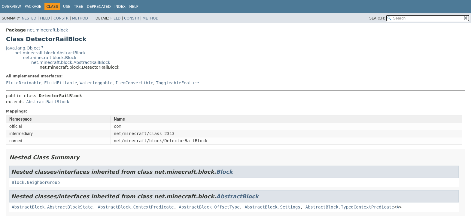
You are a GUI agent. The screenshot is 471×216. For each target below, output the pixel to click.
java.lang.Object (23, 48)
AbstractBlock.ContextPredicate (136, 207)
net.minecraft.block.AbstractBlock (50, 52)
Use (66, 6)
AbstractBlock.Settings (272, 207)
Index (120, 6)
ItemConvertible (134, 82)
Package (33, 6)
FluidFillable (60, 82)
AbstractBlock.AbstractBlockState (52, 207)
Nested (29, 18)
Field (45, 18)
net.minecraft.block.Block (50, 57)
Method (80, 18)
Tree (78, 6)
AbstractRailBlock (47, 101)
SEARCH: (377, 18)
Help (133, 6)
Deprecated (99, 6)
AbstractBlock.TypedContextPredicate (349, 207)
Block (224, 172)
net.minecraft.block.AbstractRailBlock (70, 62)
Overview (11, 6)
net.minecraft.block (47, 30)
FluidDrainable (23, 82)
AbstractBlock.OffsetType (209, 207)
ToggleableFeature (177, 82)
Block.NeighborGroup (36, 182)
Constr (60, 18)
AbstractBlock (237, 196)
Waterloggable (96, 82)
